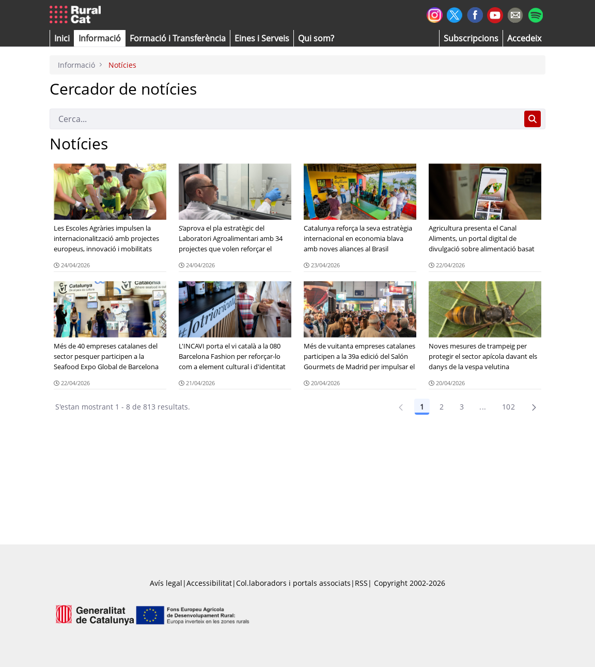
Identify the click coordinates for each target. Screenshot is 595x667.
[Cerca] (285, 119)
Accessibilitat (209, 583)
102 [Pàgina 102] (508, 407)
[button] (62, 38)
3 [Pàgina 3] (462, 407)
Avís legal (166, 583)
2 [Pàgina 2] (442, 407)
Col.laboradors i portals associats (293, 583)
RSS (361, 583)
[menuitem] (178, 38)
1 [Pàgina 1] (422, 407)
